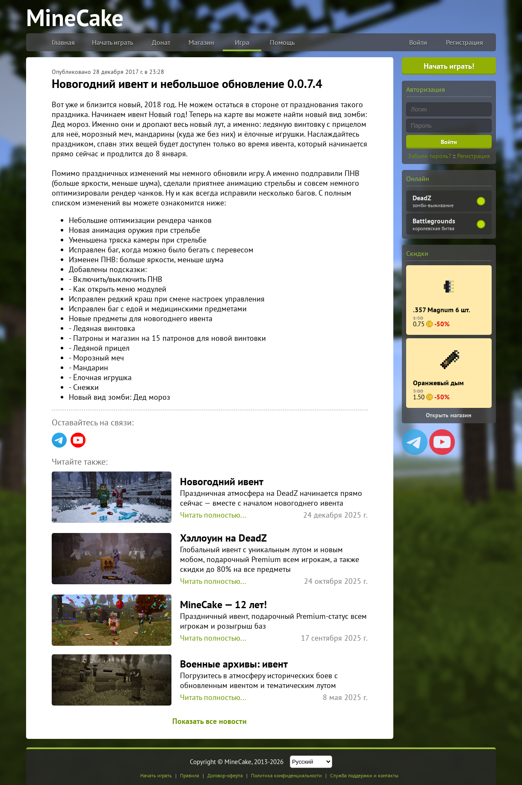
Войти (418, 42)
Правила (189, 775)
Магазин (201, 42)
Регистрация (464, 42)
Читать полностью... (213, 515)
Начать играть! (449, 66)
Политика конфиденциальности (286, 775)
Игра (242, 42)
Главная (63, 42)
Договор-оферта (225, 775)
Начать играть (112, 42)
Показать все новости (209, 721)
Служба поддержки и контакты (364, 775)
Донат (161, 42)
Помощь (282, 42)
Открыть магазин (449, 415)
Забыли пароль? (429, 156)
